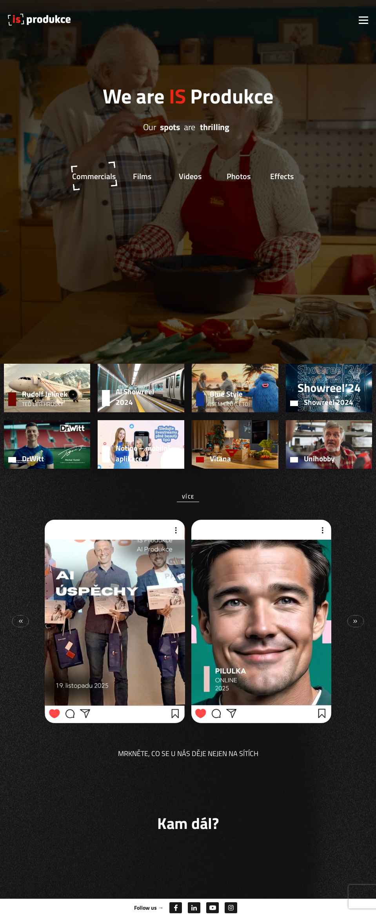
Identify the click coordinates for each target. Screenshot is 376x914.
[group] (115, 621)
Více (188, 497)
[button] (355, 621)
